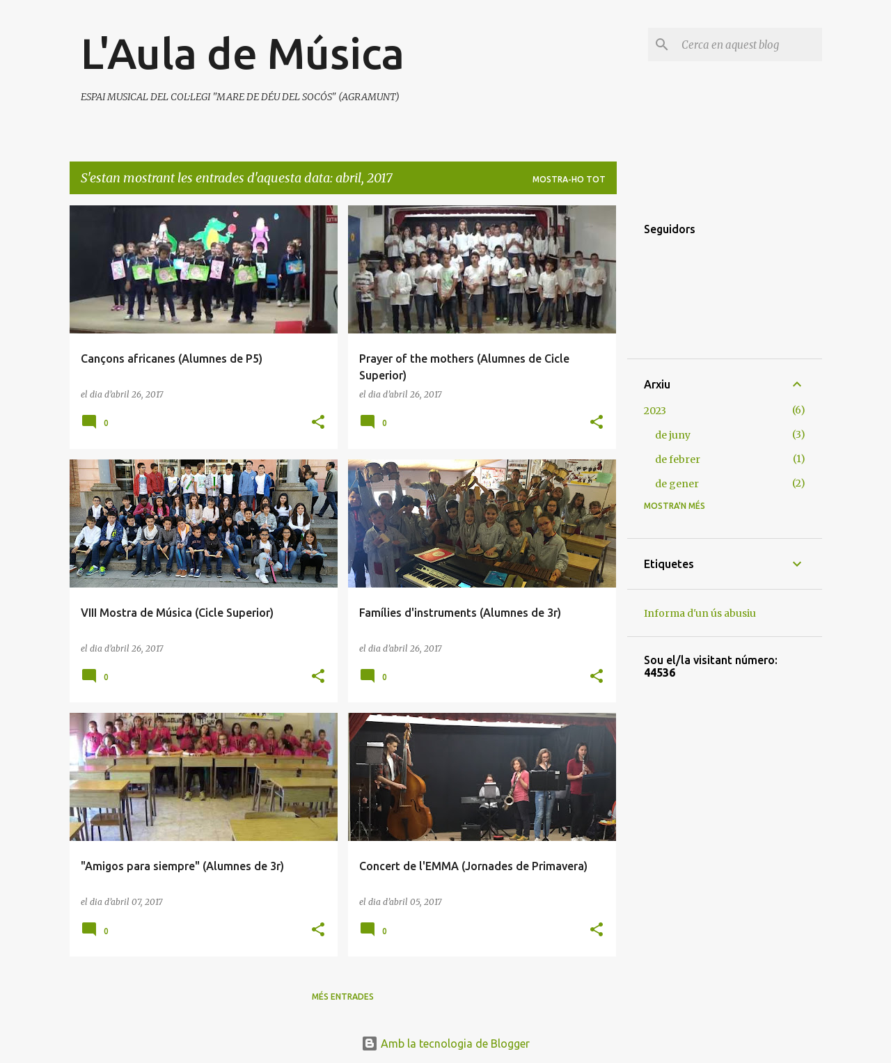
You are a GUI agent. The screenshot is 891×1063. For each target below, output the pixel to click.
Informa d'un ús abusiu (700, 613)
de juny (673, 435)
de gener (677, 484)
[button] (318, 423)
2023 (655, 410)
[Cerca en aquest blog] (749, 44)
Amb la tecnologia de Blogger (445, 1043)
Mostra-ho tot (569, 179)
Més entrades (343, 996)
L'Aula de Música (242, 53)
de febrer (677, 459)
